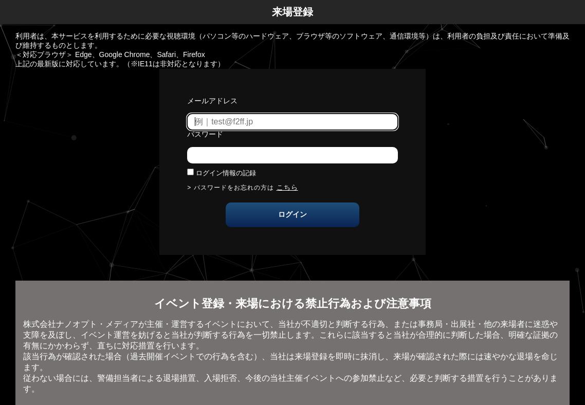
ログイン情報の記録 (226, 173)
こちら (287, 187)
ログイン (292, 214)
